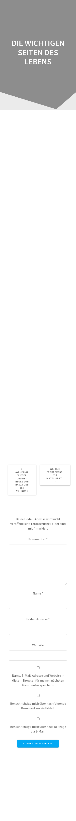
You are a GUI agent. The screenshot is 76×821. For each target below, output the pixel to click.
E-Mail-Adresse (38, 619)
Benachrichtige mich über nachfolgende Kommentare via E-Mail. (38, 705)
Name (38, 593)
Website (38, 645)
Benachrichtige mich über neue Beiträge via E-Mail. (38, 729)
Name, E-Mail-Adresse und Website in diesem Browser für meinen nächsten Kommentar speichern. (38, 680)
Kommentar (38, 539)
